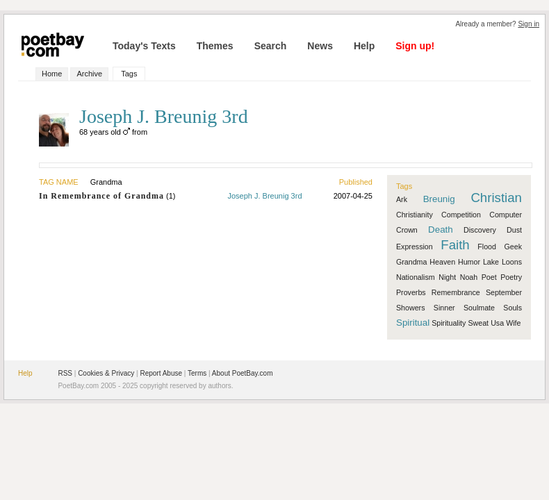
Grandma (411, 262)
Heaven (442, 262)
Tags (129, 73)
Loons (512, 262)
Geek (513, 246)
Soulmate (479, 307)
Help (364, 45)
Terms (197, 373)
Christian (496, 197)
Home (52, 73)
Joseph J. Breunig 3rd (264, 196)
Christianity (414, 214)
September (504, 292)
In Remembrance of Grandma (101, 196)
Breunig (439, 199)
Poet (489, 277)
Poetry (511, 277)
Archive (89, 73)
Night (447, 277)
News (320, 45)
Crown (407, 230)
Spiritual (412, 322)
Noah (468, 277)
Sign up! (414, 45)
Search (270, 45)
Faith (455, 245)
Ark (401, 199)
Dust (514, 230)
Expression (414, 246)
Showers (410, 307)
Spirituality (449, 323)
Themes (215, 45)
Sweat (478, 323)
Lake (491, 262)
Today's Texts (144, 45)
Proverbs (411, 292)
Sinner (444, 307)
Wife (513, 323)
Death (440, 229)
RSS (65, 373)
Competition (461, 214)
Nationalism (415, 277)
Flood (486, 246)
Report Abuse (161, 373)
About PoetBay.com (242, 373)
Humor (469, 262)
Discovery (480, 230)
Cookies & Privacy (106, 373)
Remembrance (456, 292)
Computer (505, 214)
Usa (497, 323)
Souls (512, 307)
